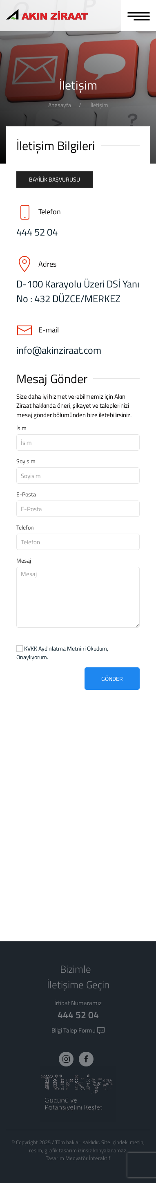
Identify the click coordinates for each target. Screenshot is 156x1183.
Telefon (25, 527)
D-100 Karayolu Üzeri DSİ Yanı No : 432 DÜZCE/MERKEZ (77, 291)
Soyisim (26, 461)
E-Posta (26, 494)
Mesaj (23, 560)
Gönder (112, 678)
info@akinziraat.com (58, 350)
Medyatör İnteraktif (87, 1158)
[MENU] (138, 15)
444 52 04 (78, 1015)
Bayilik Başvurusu (54, 179)
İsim (21, 428)
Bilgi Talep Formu (78, 1030)
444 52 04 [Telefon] (37, 231)
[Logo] (47, 15)
